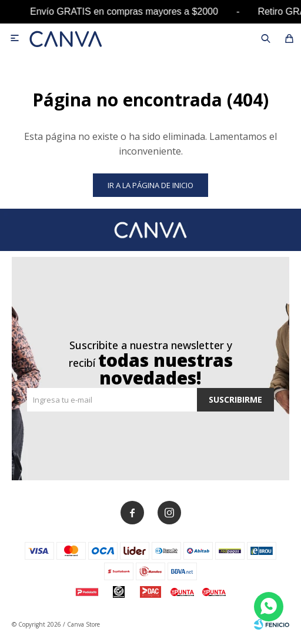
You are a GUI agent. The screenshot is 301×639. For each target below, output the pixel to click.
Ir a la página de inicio (150, 185)
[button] (265, 38)
